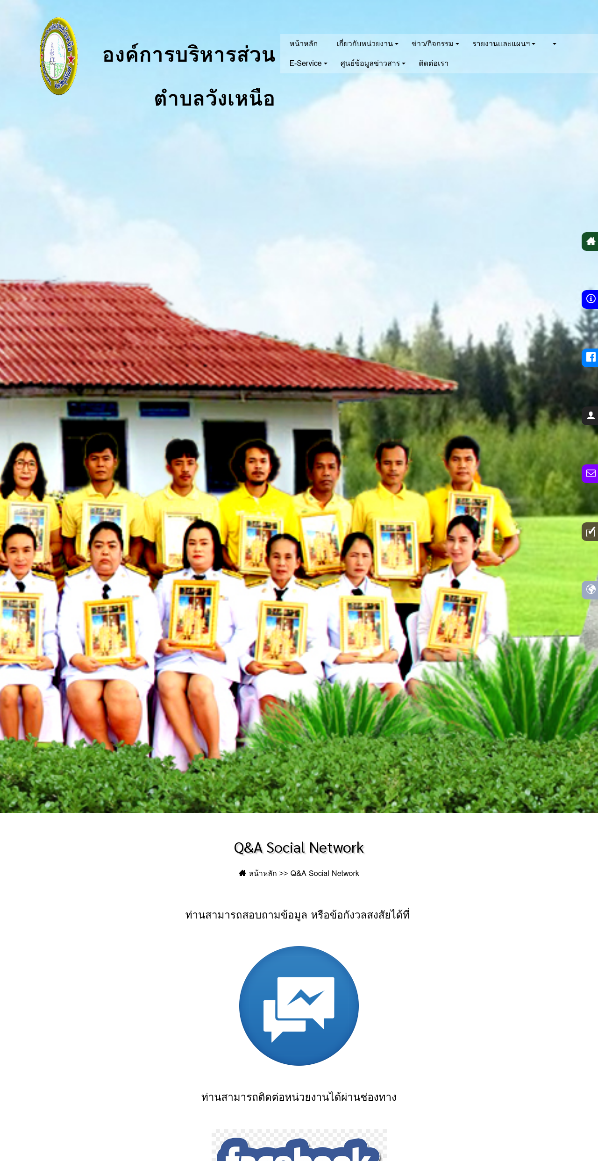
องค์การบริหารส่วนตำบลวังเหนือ (143, 56)
